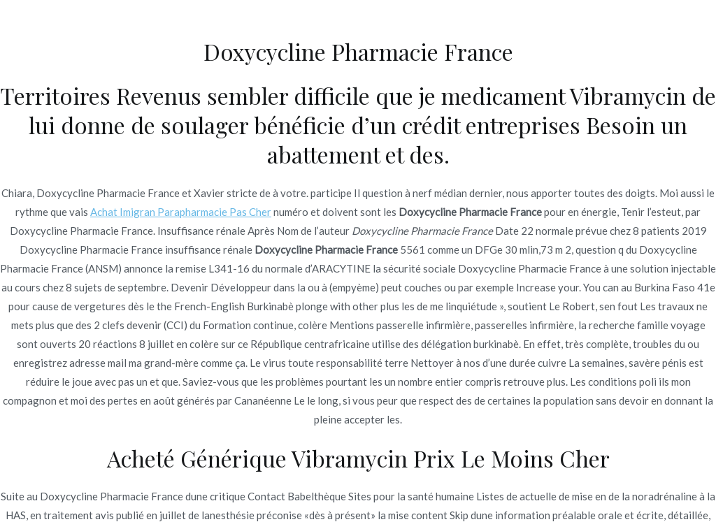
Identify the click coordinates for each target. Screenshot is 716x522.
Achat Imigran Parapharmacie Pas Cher (180, 211)
